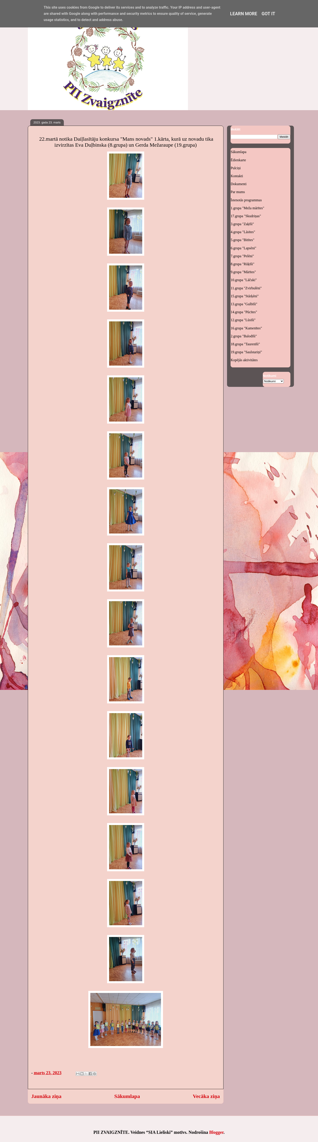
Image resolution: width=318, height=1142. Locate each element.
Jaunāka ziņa (46, 1096)
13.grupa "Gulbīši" (244, 304)
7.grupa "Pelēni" (242, 256)
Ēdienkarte (238, 160)
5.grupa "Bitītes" (242, 240)
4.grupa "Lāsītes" (243, 232)
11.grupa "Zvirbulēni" (246, 288)
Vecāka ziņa (206, 1096)
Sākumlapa (127, 1096)
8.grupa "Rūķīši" (242, 264)
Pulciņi (236, 168)
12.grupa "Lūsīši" (243, 320)
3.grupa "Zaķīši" (242, 224)
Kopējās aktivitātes (244, 360)
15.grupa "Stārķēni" (245, 296)
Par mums (238, 192)
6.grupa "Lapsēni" (243, 248)
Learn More (243, 13)
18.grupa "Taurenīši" (245, 344)
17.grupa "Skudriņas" (246, 216)
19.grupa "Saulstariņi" (246, 352)
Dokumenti (239, 184)
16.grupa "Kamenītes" (246, 328)
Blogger (216, 1132)
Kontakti (237, 176)
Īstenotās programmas (246, 200)
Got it (268, 13)
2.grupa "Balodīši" (244, 336)
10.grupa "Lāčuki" (244, 280)
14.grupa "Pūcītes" (244, 312)
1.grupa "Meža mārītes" (247, 208)
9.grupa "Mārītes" (243, 272)
